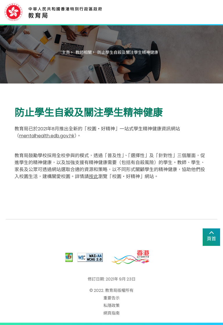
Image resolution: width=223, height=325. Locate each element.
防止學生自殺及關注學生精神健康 (127, 52)
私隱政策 (111, 305)
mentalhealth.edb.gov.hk (46, 135)
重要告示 (111, 298)
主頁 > (67, 52)
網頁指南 (111, 313)
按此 (93, 176)
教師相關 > (84, 52)
